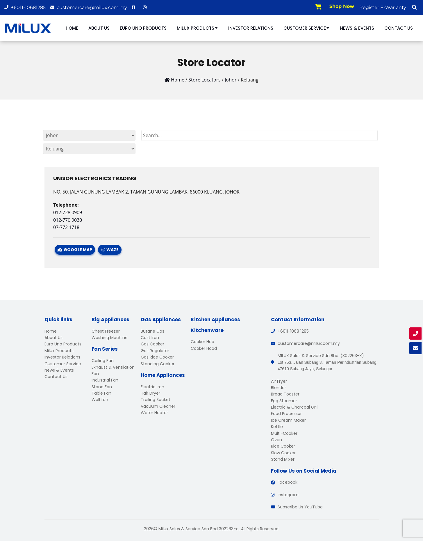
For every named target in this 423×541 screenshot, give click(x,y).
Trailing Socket (155, 399)
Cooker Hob (202, 342)
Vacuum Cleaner (158, 406)
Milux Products (197, 28)
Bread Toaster (285, 394)
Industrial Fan (105, 380)
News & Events (357, 28)
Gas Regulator (155, 351)
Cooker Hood (204, 348)
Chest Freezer (106, 331)
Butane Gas (152, 331)
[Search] (259, 135)
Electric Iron (152, 387)
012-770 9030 (67, 220)
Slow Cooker (283, 453)
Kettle (277, 427)
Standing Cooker (157, 364)
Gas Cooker (152, 344)
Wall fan (100, 399)
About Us (99, 28)
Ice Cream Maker (288, 420)
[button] (414, 7)
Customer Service (306, 28)
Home (72, 28)
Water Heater (154, 413)
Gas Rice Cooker (157, 357)
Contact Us (398, 28)
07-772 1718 (66, 227)
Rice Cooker (283, 446)
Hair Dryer (150, 393)
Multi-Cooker (284, 433)
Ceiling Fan (103, 360)
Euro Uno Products (143, 28)
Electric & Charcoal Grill (294, 407)
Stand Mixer (283, 459)
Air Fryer (279, 381)
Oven (276, 440)
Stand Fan (102, 387)
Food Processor (286, 413)
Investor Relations (250, 28)
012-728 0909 (67, 212)
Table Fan (101, 393)
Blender (278, 388)
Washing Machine (110, 337)
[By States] (89, 135)
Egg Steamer (284, 401)
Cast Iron (150, 337)
